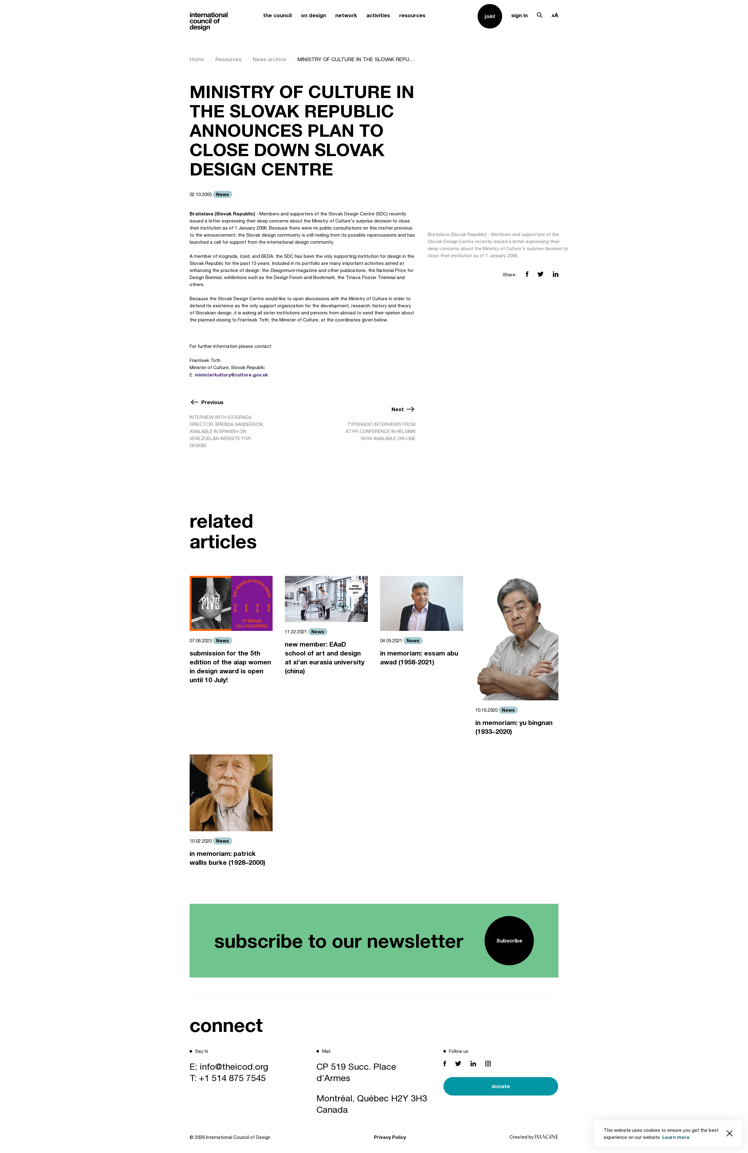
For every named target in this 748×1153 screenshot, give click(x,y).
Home (197, 59)
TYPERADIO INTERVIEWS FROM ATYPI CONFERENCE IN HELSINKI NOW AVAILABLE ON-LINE (380, 431)
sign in (519, 15)
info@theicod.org (234, 1066)
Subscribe (509, 940)
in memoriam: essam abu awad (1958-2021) (419, 657)
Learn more (676, 1137)
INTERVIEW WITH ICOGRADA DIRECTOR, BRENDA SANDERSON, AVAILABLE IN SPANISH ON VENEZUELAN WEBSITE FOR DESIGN (227, 431)
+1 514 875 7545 (232, 1077)
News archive (269, 59)
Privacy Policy (390, 1137)
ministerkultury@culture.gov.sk (231, 374)
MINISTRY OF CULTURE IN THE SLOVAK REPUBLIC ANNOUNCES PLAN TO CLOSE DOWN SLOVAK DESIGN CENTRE (356, 59)
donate (500, 1086)
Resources (228, 59)
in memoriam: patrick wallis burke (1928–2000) (227, 858)
